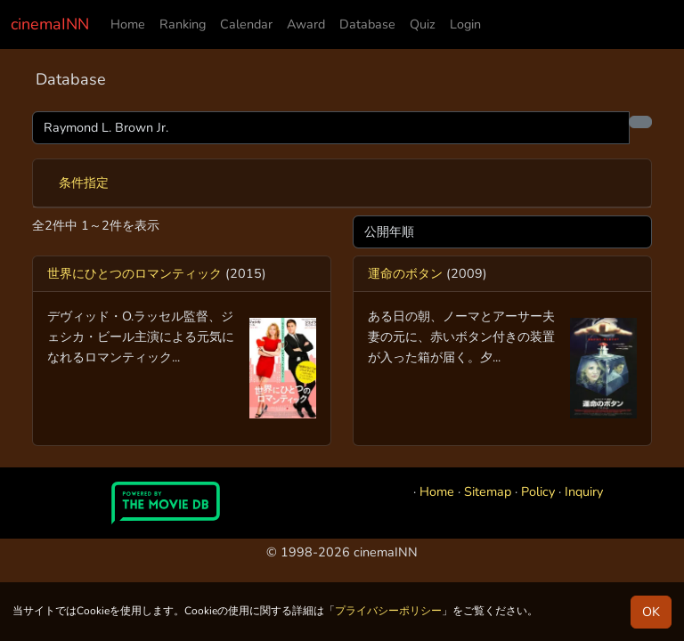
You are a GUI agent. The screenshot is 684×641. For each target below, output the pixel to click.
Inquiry (584, 491)
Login (465, 24)
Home (127, 24)
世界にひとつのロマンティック (134, 273)
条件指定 (84, 182)
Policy (538, 491)
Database (367, 24)
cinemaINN (50, 24)
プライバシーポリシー (388, 611)
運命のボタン (405, 273)
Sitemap (487, 491)
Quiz (423, 24)
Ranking (182, 24)
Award (306, 24)
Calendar (246, 24)
